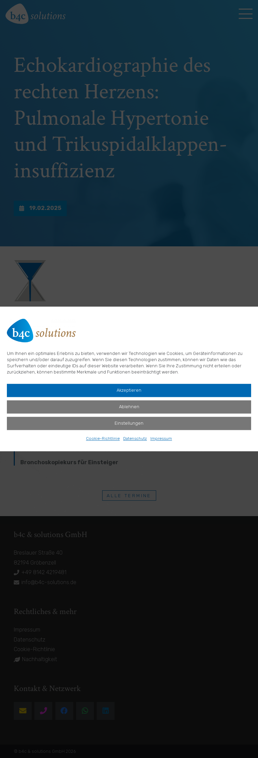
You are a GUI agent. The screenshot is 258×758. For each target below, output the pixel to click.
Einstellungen (129, 423)
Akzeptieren (129, 390)
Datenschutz (135, 438)
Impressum (161, 438)
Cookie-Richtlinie (103, 438)
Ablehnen (129, 407)
